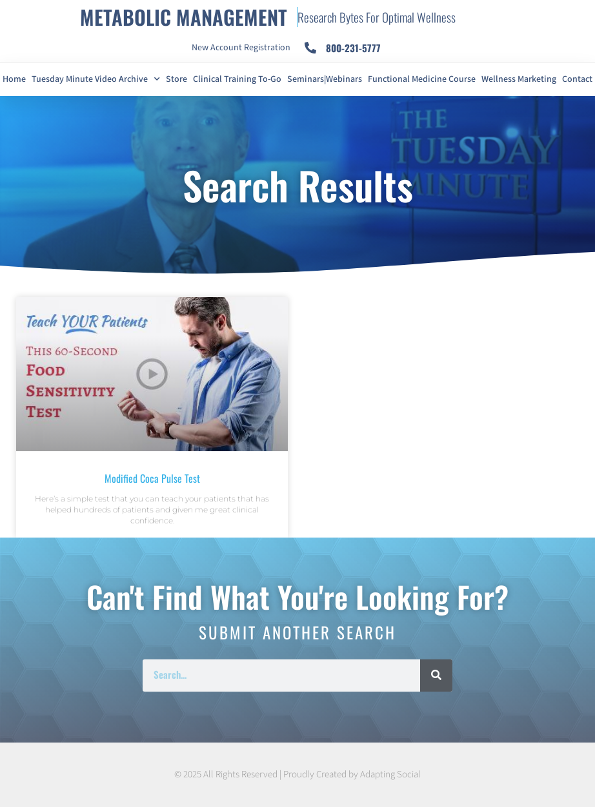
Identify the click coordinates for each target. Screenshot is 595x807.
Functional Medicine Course (422, 79)
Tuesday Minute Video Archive (96, 79)
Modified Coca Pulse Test (152, 478)
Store (176, 79)
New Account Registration (241, 47)
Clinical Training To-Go (237, 79)
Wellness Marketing (518, 79)
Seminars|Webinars (324, 79)
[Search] (436, 675)
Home (14, 79)
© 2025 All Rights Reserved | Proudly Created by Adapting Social (297, 774)
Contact (577, 79)
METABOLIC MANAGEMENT (183, 17)
